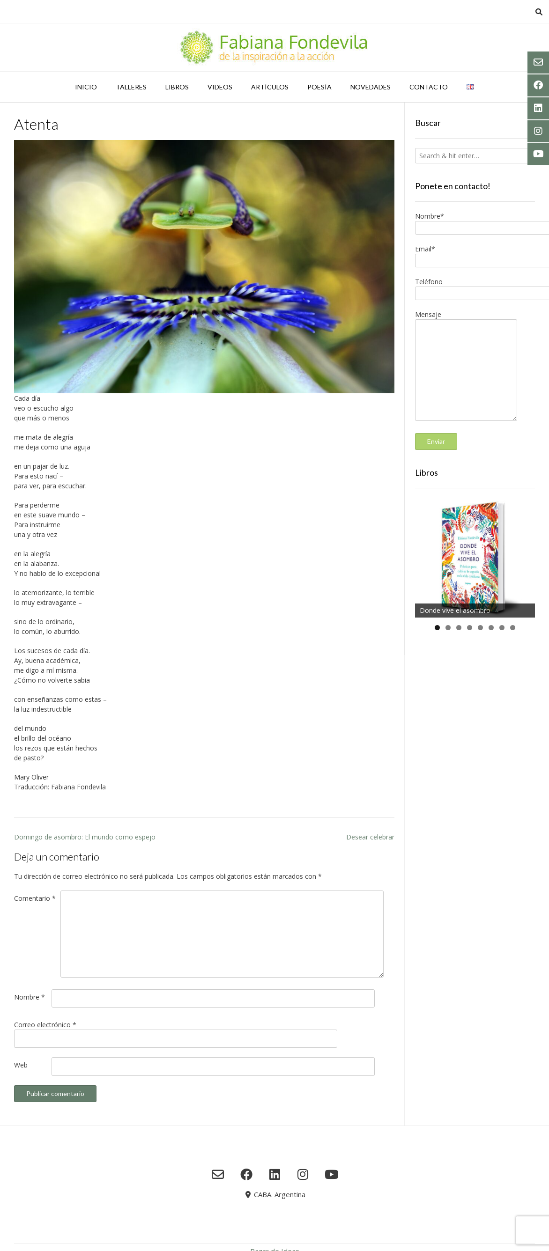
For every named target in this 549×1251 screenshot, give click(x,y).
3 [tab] (458, 627)
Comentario (35, 898)
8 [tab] (512, 627)
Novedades (370, 87)
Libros (177, 87)
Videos (220, 87)
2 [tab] (448, 627)
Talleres (131, 87)
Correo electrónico (45, 1024)
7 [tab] (501, 627)
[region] (475, 558)
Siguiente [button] (523, 555)
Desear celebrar (370, 836)
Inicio (86, 87)
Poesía (319, 87)
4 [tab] (469, 627)
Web (21, 1064)
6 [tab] (491, 627)
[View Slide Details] (475, 558)
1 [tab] (437, 627)
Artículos (270, 87)
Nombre (29, 997)
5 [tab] (480, 627)
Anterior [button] (427, 555)
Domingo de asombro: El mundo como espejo (85, 836)
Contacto (428, 87)
